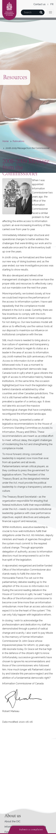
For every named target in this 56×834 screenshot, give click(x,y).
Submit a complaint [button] (31, 829)
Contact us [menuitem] (39, 4)
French (52, 4)
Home (6, 141)
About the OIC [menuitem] (12, 821)
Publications (18, 141)
